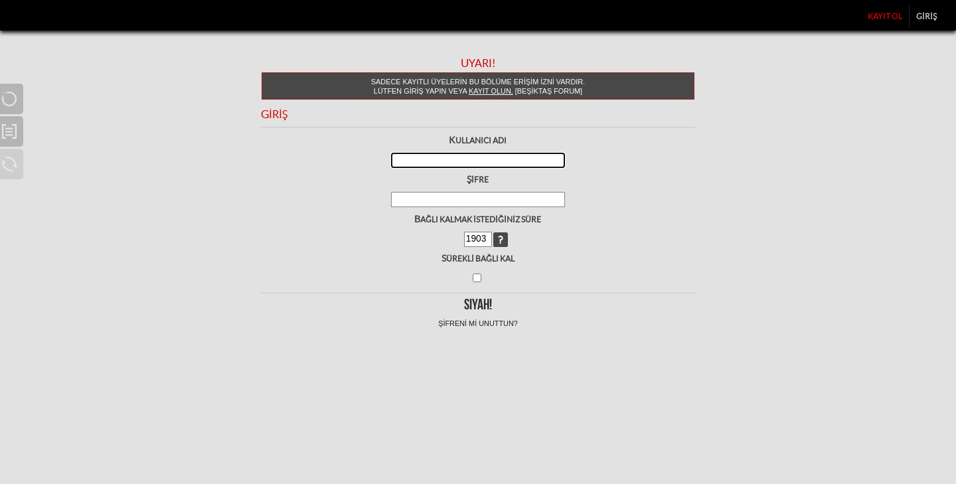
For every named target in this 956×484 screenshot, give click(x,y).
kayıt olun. (491, 91)
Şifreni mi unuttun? (478, 323)
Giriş (926, 16)
